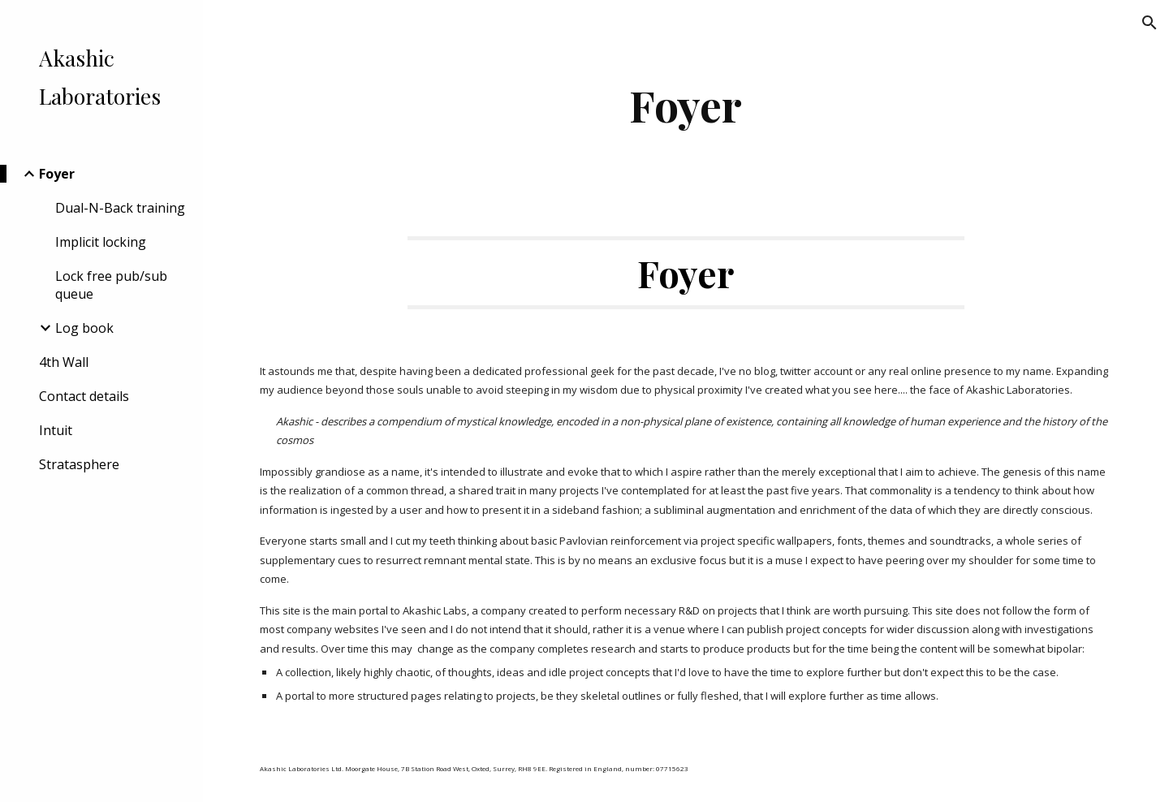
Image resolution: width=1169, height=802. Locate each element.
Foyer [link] (57, 174)
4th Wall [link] (63, 362)
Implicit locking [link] (100, 242)
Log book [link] (84, 328)
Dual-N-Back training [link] (120, 208)
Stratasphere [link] (79, 464)
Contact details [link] (84, 396)
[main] (686, 105)
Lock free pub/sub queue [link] (111, 285)
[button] (1149, 22)
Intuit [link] (55, 430)
